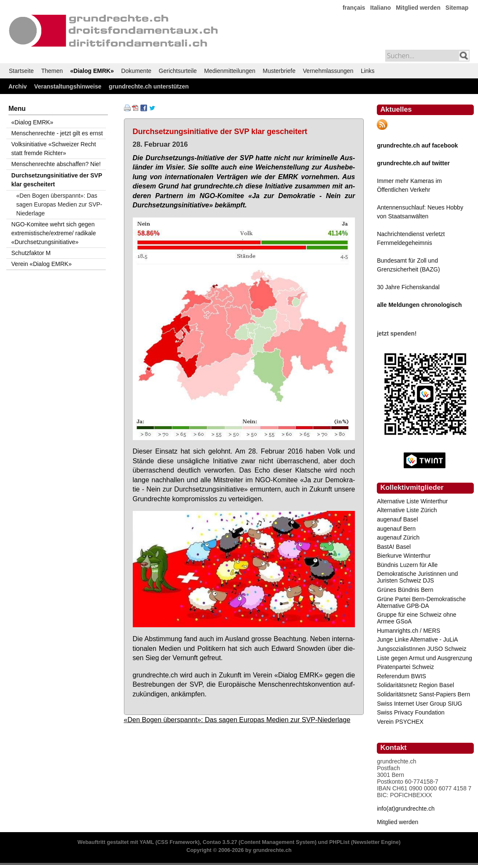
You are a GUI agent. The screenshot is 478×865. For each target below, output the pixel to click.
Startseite (21, 70)
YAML (147, 842)
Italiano (380, 7)
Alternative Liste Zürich (407, 510)
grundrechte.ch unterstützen (149, 86)
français (354, 7)
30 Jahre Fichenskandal (408, 287)
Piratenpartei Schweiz (405, 667)
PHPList (339, 842)
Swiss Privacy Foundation (410, 712)
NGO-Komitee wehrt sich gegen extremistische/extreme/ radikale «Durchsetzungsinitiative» (53, 233)
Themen (52, 70)
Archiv (17, 86)
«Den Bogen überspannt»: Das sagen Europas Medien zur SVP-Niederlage (237, 719)
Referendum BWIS (401, 676)
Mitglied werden (418, 7)
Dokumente (136, 70)
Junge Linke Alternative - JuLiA (417, 639)
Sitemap (457, 7)
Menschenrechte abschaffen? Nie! (56, 164)
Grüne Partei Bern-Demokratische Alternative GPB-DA (421, 602)
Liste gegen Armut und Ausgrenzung (424, 658)
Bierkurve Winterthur (404, 555)
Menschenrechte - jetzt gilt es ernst (57, 133)
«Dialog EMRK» (92, 70)
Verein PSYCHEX (400, 721)
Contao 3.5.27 (220, 842)
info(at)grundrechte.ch (406, 808)
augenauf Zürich (398, 537)
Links (368, 70)
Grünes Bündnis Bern (405, 589)
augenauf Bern (396, 528)
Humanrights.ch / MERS (408, 630)
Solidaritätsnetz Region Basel (415, 685)
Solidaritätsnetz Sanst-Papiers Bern (423, 694)
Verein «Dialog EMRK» (41, 264)
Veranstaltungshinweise (68, 86)
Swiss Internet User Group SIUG (419, 703)
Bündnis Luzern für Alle (407, 564)
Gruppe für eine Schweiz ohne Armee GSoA (416, 618)
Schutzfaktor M (31, 253)
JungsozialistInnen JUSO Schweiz (421, 648)
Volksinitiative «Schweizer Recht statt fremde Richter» (53, 148)
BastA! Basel (394, 546)
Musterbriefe (279, 70)
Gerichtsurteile (178, 70)
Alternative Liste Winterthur (412, 501)
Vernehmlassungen (328, 70)
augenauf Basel (397, 519)
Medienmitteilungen (229, 70)
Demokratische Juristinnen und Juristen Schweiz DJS (417, 577)
